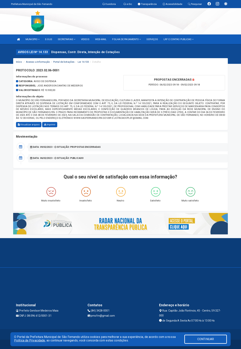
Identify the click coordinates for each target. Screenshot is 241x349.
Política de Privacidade (29, 340)
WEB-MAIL (101, 39)
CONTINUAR (205, 339)
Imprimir (49, 124)
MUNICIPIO (33, 39)
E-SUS (48, 39)
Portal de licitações (63, 61)
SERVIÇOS (152, 39)
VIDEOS (85, 39)
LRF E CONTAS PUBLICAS (179, 39)
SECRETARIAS (66, 39)
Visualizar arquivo (29, 124)
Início (19, 61)
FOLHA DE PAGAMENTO (126, 39)
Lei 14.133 (83, 61)
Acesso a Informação (38, 61)
